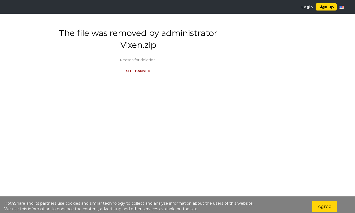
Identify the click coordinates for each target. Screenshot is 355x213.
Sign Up (326, 7)
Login (307, 7)
